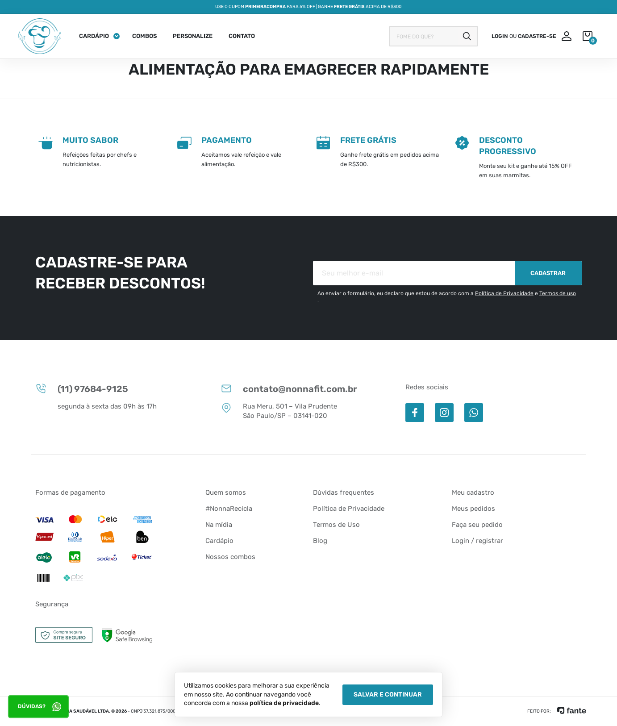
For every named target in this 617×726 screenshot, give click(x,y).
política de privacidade (284, 703)
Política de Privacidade (504, 293)
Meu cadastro (473, 492)
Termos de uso (557, 293)
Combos (144, 36)
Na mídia (218, 525)
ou (524, 36)
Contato (242, 36)
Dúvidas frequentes (343, 492)
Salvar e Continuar (388, 694)
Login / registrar (477, 541)
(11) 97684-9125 (81, 388)
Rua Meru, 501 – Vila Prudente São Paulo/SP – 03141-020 (279, 411)
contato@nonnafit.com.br (289, 388)
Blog (320, 541)
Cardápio (94, 36)
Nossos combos (230, 557)
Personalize (193, 36)
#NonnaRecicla (228, 509)
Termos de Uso (336, 525)
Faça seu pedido (477, 525)
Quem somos (225, 492)
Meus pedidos (473, 509)
